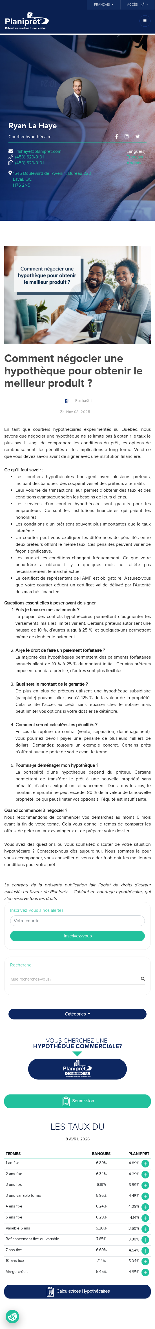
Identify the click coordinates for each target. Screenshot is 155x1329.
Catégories (76, 1014)
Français (102, 4)
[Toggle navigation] (145, 21)
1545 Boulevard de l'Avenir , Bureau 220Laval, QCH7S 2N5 (52, 179)
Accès (136, 4)
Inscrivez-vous (78, 936)
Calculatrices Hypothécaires (77, 1292)
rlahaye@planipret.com (38, 151)
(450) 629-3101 (29, 157)
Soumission (77, 1101)
